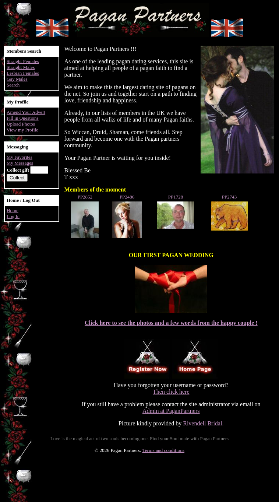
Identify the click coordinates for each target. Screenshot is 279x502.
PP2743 (229, 197)
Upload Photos (21, 124)
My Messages (20, 163)
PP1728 (175, 197)
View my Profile (22, 130)
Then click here (171, 392)
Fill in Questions (23, 118)
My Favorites (19, 157)
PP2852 (85, 197)
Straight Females (23, 61)
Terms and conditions (163, 450)
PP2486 (127, 197)
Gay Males (17, 79)
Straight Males (21, 67)
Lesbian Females (23, 73)
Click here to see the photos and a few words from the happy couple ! (171, 323)
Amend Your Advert (26, 112)
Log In (13, 216)
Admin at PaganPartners (171, 411)
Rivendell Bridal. (203, 423)
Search (13, 85)
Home (12, 210)
